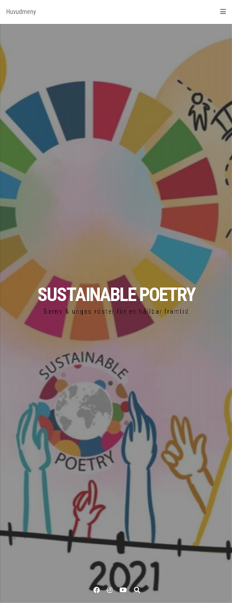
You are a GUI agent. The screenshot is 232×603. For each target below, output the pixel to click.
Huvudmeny (116, 11)
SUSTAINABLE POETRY (116, 295)
